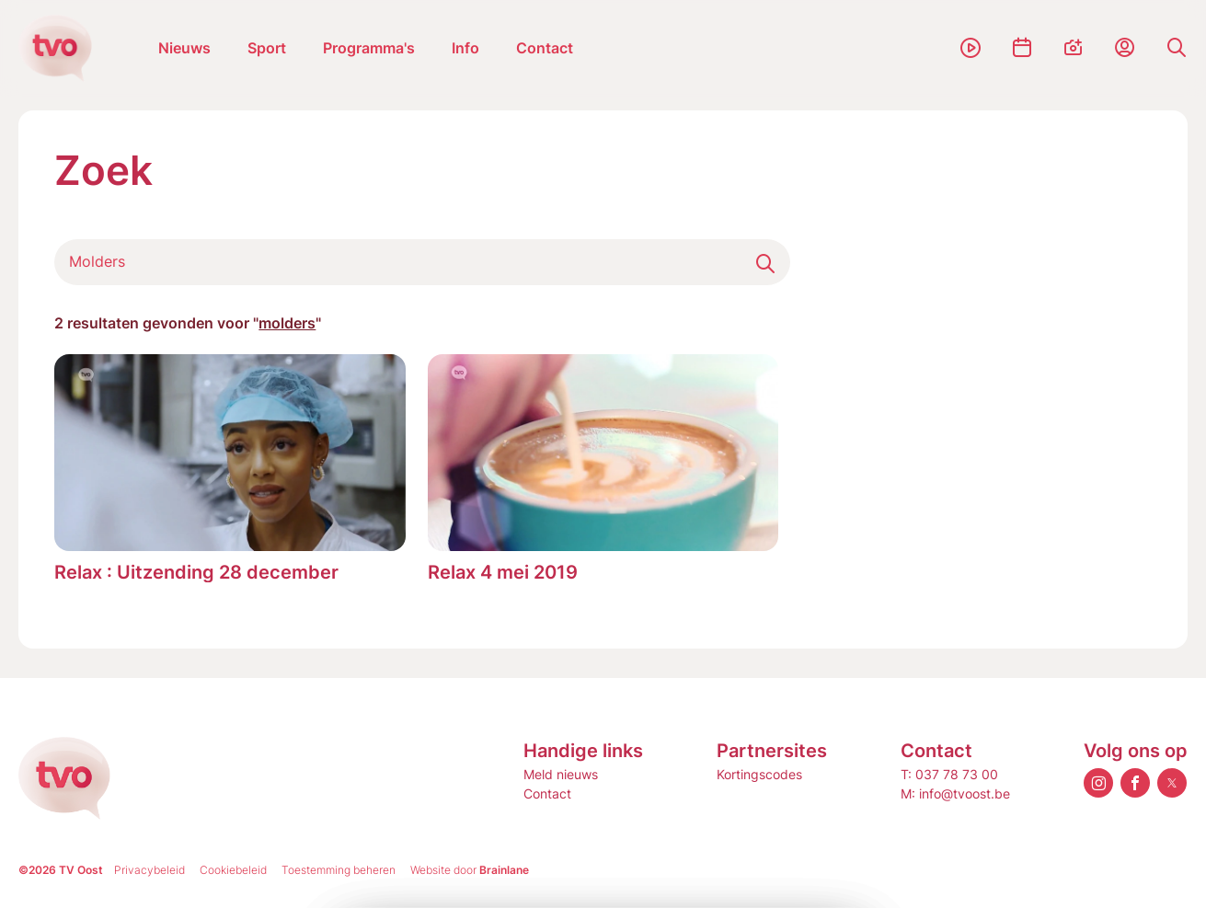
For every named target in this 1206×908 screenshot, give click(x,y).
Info (465, 48)
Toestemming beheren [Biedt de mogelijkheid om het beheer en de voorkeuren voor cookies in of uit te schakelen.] (338, 870)
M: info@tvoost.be (955, 793)
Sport (266, 48)
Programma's (369, 48)
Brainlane (504, 870)
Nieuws (184, 48)
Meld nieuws (560, 774)
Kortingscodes (759, 774)
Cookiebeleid (233, 870)
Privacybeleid (149, 870)
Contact (544, 48)
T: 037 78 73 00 (949, 774)
